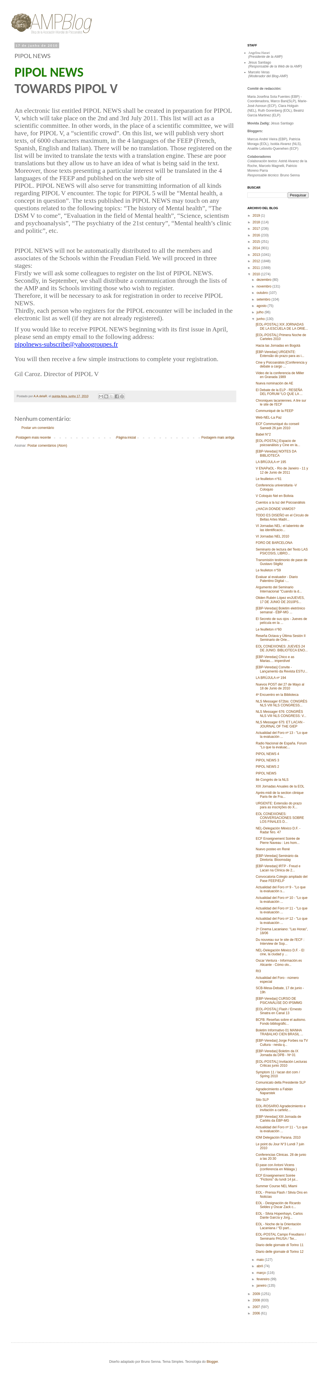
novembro (264, 286)
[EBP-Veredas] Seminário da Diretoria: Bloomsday (277, 858)
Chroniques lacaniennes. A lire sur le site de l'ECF (281, 402)
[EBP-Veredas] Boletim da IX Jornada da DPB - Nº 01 (277, 1053)
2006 (257, 1313)
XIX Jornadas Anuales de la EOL (280, 786)
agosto (262, 306)
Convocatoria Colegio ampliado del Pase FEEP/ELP (281, 878)
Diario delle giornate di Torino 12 (280, 1252)
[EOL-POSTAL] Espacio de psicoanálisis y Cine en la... (278, 443)
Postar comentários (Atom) (47, 446)
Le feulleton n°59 (268, 570)
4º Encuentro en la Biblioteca (277, 695)
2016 (257, 235)
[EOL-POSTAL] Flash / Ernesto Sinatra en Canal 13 (279, 1011)
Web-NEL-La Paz (269, 417)
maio (261, 1260)
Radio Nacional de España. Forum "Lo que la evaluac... (281, 745)
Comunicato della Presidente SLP (280, 1082)
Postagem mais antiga (217, 437)
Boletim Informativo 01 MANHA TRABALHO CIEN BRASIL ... (279, 1032)
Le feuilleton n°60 (269, 629)
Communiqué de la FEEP (274, 411)
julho (261, 312)
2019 (257, 216)
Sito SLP (262, 1100)
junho (261, 319)
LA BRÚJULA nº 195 (271, 462)
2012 (257, 261)
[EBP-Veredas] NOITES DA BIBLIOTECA (276, 453)
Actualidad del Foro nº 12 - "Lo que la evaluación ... (281, 920)
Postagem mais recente (33, 437)
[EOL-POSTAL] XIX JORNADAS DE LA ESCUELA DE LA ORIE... (282, 326)
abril (260, 1266)
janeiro (262, 1286)
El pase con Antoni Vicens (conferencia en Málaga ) (276, 1167)
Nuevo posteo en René (273, 849)
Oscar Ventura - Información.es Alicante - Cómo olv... (279, 962)
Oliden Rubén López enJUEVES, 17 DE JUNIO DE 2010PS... (280, 600)
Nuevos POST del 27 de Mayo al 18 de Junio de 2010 (280, 686)
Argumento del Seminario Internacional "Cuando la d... (279, 589)
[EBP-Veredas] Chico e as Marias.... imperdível (275, 659)
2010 (257, 274)
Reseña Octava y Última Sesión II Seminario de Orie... (280, 638)
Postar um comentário (37, 428)
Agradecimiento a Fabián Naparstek (274, 1091)
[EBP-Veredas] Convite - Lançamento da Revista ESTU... (281, 669)
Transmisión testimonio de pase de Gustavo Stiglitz (281, 562)
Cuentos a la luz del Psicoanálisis (280, 502)
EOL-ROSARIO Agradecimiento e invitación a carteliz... (280, 1108)
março (262, 1273)
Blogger (212, 1362)
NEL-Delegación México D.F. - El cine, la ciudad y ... (280, 952)
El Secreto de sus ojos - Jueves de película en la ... (281, 621)
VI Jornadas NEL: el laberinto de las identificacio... (280, 528)
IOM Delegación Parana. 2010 (278, 1137)
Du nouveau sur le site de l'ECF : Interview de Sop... (280, 942)
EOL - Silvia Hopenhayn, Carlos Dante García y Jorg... (279, 1215)
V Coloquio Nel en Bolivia (274, 496)
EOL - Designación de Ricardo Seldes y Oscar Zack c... (278, 1205)
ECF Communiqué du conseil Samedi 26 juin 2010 (277, 426)
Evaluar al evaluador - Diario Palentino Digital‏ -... (277, 579)
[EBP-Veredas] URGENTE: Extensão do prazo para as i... (280, 354)
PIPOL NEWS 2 (267, 767)
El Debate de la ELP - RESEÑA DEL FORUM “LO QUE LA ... (279, 392)
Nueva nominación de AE (274, 383)
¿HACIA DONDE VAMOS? (275, 509)
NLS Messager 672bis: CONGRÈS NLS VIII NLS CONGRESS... (281, 703)
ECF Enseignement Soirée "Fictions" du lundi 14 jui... (277, 1177)
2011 (257, 268)
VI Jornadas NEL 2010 (272, 536)
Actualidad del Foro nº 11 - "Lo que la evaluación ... (281, 910)
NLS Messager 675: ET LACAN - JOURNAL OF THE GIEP (280, 724)
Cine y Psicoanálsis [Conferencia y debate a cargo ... (281, 364)
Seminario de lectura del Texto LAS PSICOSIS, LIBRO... (282, 551)
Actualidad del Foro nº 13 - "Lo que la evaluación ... (281, 735)
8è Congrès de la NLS (272, 780)
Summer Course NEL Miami (276, 1186)
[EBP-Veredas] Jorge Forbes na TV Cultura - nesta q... (282, 1042)
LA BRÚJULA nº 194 (271, 678)
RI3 (258, 971)
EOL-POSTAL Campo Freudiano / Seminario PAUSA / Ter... (281, 1236)
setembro (264, 299)
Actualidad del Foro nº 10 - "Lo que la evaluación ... (281, 900)
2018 (257, 222)
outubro (263, 293)
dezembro (264, 280)
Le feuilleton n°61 (269, 479)
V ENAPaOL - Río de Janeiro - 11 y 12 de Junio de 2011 (282, 470)
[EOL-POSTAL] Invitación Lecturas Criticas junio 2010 (281, 1064)
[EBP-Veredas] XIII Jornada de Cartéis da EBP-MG (278, 1118)
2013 (257, 255)
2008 (257, 1300)
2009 (257, 1294)
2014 (257, 248)
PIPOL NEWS (266, 773)
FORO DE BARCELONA (274, 543)
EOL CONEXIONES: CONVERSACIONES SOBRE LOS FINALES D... (280, 818)
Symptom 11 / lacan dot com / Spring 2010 (278, 1074)
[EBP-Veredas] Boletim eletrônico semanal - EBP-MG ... (280, 610)
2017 (257, 229)
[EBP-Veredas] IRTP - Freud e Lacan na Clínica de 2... (278, 868)
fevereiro (263, 1279)
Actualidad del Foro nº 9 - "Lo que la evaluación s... (280, 889)
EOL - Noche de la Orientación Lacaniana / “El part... (278, 1226)
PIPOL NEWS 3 (267, 760)
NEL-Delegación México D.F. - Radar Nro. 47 (278, 830)
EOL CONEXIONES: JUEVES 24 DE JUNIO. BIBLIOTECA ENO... (282, 648)
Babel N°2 (263, 434)
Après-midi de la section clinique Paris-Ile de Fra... (280, 795)
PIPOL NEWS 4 (267, 754)
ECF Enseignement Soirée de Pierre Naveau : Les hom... (278, 840)
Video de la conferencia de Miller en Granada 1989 (280, 375)
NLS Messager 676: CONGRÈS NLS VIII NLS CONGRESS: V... (281, 714)
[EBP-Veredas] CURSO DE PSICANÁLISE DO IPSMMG (279, 1000)
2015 (257, 242)
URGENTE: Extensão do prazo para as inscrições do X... (279, 805)
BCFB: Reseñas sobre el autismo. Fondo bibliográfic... (281, 1022)
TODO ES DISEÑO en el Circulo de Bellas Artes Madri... (282, 517)
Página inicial (126, 437)
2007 (257, 1307)
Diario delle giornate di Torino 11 (280, 1245)
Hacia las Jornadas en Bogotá (278, 346)
